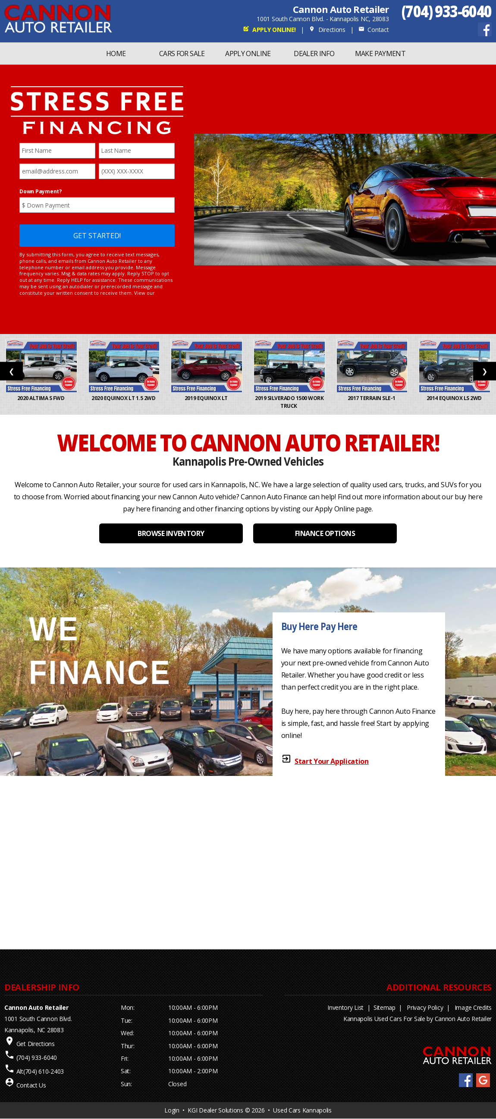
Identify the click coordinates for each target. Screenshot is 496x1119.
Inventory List (345, 1007)
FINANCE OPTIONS (325, 533)
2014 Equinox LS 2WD (455, 398)
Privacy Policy (425, 1007)
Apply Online (247, 53)
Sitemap (385, 1007)
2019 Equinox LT (207, 398)
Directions (327, 29)
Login (171, 1110)
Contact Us (31, 1085)
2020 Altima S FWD (41, 398)
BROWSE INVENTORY (171, 533)
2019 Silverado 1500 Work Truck (289, 402)
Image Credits (473, 1007)
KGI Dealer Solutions (215, 1110)
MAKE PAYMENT (380, 53)
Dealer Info (314, 53)
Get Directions (35, 1044)
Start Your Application (332, 761)
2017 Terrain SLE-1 (372, 398)
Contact (373, 29)
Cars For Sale (182, 53)
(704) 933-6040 (447, 11)
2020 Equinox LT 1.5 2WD (124, 398)
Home (116, 53)
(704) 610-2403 (43, 1071)
